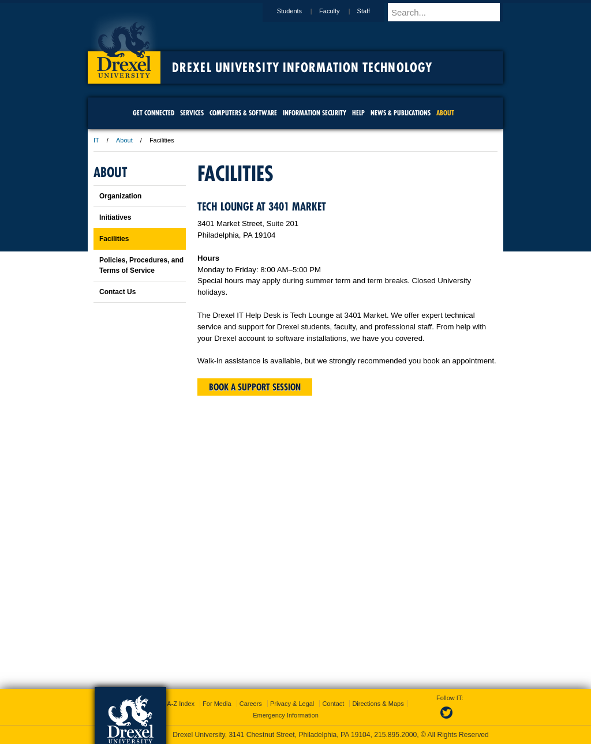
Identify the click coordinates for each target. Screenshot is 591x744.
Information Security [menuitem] (314, 112)
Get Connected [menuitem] (153, 112)
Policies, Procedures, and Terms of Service (141, 265)
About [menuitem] (445, 112)
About (124, 140)
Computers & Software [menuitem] (243, 112)
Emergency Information (286, 715)
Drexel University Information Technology (302, 67)
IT (96, 140)
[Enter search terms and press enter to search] (451, 12)
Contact (333, 703)
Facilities (114, 239)
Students (300, 10)
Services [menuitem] (192, 112)
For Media (217, 703)
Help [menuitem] (358, 112)
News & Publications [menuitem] (401, 112)
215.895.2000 (395, 735)
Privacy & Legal (292, 703)
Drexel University (124, 46)
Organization (120, 196)
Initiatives (115, 217)
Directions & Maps (377, 703)
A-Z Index (180, 703)
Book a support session (255, 387)
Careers (251, 703)
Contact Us (117, 292)
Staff (374, 10)
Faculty (340, 10)
